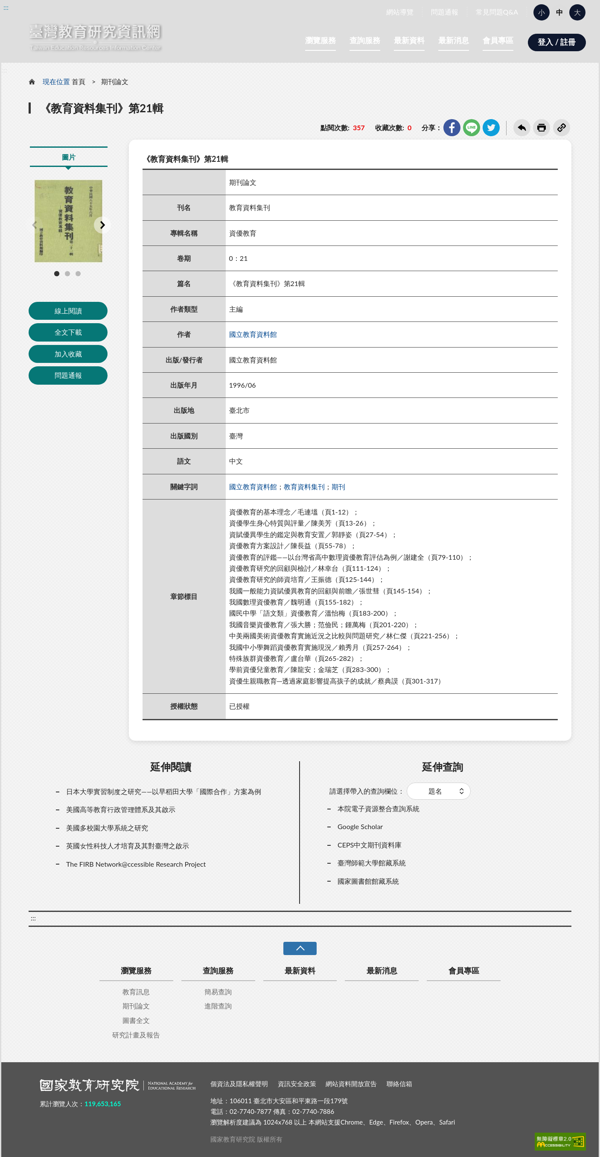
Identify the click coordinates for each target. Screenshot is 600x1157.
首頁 (78, 81)
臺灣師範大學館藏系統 (372, 863)
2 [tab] (67, 273)
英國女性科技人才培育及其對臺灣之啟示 (127, 845)
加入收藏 (68, 354)
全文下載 (68, 332)
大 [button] (577, 12)
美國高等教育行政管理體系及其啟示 (120, 809)
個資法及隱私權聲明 (239, 1083)
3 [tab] (78, 273)
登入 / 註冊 (557, 42)
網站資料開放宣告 (351, 1083)
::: (6, 7)
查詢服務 (365, 40)
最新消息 (453, 40)
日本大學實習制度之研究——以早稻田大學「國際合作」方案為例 (163, 791)
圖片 (69, 157)
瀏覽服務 (320, 40)
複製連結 (561, 127)
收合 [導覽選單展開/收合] (300, 948)
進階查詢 (218, 1006)
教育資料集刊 (304, 486)
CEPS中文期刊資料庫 (370, 845)
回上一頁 (521, 127)
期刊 (338, 486)
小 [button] (541, 12)
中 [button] (559, 12)
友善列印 (541, 127)
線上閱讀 (68, 311)
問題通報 (444, 12)
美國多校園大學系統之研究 (107, 828)
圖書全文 (136, 1020)
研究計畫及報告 (136, 1035)
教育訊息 (136, 992)
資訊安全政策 (297, 1083)
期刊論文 (114, 81)
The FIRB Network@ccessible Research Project (136, 864)
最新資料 (409, 40)
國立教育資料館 (253, 334)
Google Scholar (360, 826)
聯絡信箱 (399, 1083)
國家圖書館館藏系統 (368, 881)
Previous (34, 225)
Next (102, 225)
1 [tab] (56, 273)
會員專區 (498, 40)
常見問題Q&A (497, 12)
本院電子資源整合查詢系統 (378, 808)
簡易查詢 (218, 992)
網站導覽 (400, 12)
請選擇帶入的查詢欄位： (367, 791)
